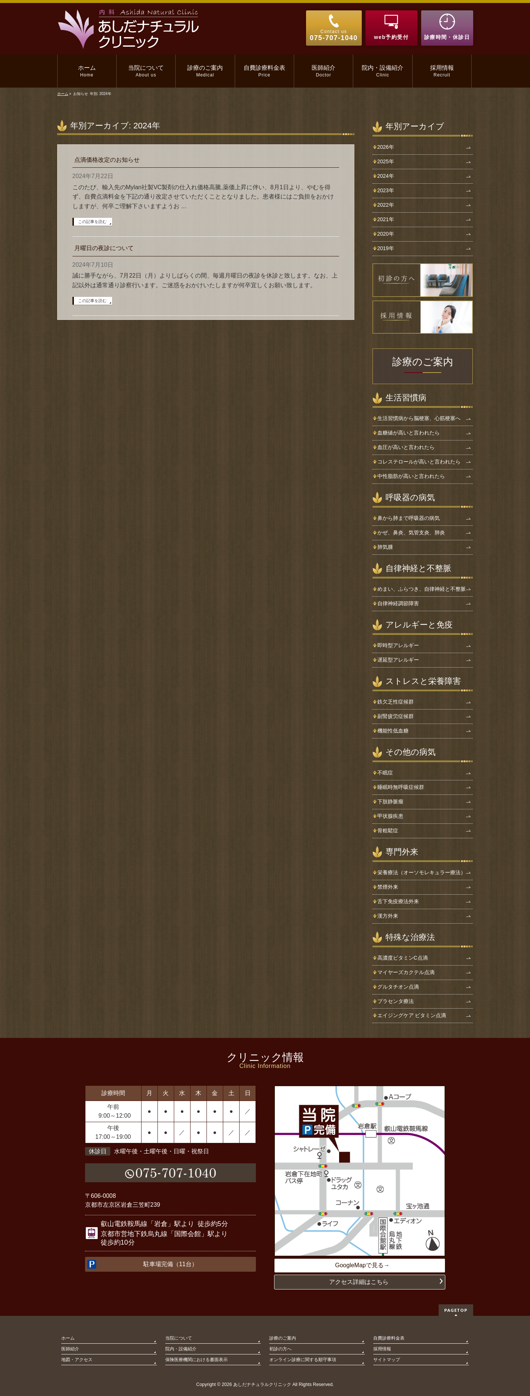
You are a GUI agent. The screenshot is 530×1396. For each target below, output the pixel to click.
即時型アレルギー (398, 645)
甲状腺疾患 (390, 816)
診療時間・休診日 (447, 37)
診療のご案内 (422, 361)
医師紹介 (70, 1348)
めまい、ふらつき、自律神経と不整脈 (421, 589)
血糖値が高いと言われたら (408, 433)
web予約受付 (391, 37)
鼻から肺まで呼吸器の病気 (408, 518)
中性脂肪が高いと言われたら (411, 476)
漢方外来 (387, 916)
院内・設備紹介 (180, 1348)
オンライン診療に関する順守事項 (302, 1359)
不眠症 (385, 773)
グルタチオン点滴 (398, 987)
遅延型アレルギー (398, 660)
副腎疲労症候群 (395, 716)
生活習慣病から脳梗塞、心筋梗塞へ (419, 418)
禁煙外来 (387, 887)
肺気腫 (385, 547)
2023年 (385, 190)
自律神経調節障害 (398, 603)
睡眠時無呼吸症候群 (400, 787)
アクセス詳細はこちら (358, 1282)
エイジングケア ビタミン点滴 (411, 1015)
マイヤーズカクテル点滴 (406, 972)
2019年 (385, 248)
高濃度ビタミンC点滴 (402, 958)
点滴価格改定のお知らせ (107, 160)
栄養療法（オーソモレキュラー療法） (421, 872)
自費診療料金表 (388, 1338)
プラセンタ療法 (395, 1001)
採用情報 (382, 1348)
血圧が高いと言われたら (406, 447)
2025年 (385, 161)
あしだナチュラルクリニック (262, 1384)
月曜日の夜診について (104, 248)
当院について (178, 1338)
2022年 (385, 205)
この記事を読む (92, 221)
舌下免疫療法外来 (398, 901)
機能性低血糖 (393, 731)
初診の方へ (280, 1348)
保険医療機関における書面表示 (196, 1359)
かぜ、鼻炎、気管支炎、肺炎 (411, 532)
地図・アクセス (76, 1359)
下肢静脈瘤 (390, 801)
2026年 (385, 147)
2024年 (385, 176)
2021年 (385, 219)
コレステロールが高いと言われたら (419, 462)
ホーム (68, 1338)
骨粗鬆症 (387, 830)
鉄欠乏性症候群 (395, 702)
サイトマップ (386, 1359)
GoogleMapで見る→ (362, 1265)
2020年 (385, 234)
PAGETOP (456, 1310)
